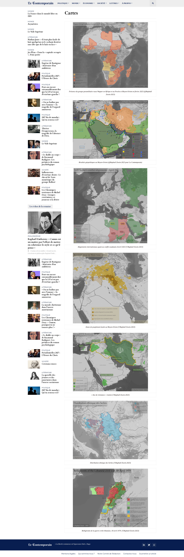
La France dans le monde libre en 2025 (43, 15)
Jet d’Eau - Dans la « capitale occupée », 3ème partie (44, 53)
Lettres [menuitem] (113, 3)
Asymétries (33, 24)
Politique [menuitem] (62, 3)
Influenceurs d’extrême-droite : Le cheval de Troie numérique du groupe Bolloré (51, 177)
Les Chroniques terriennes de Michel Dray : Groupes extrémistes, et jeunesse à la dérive (51, 195)
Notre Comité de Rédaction (109, 554)
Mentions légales (68, 554)
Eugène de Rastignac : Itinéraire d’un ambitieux (51, 65)
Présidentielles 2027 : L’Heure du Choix (51, 77)
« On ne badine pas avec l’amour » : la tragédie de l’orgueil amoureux (51, 106)
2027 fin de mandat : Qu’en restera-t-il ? (50, 118)
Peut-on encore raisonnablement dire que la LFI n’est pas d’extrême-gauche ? (51, 91)
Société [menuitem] (101, 3)
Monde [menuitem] (75, 3)
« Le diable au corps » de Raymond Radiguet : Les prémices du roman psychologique (51, 160)
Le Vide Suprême (35, 32)
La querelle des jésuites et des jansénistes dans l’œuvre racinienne (50, 379)
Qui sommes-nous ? (86, 554)
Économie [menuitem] (88, 3)
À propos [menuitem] (126, 3)
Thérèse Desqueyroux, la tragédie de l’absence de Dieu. (51, 132)
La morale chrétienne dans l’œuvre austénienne (51, 307)
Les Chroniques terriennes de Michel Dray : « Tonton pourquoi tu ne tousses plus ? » (51, 322)
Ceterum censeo (49, 364)
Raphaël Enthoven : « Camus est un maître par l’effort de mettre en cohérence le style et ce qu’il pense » (44, 243)
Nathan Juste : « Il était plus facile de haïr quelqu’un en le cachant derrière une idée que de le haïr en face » (44, 42)
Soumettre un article (147, 554)
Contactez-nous (129, 554)
